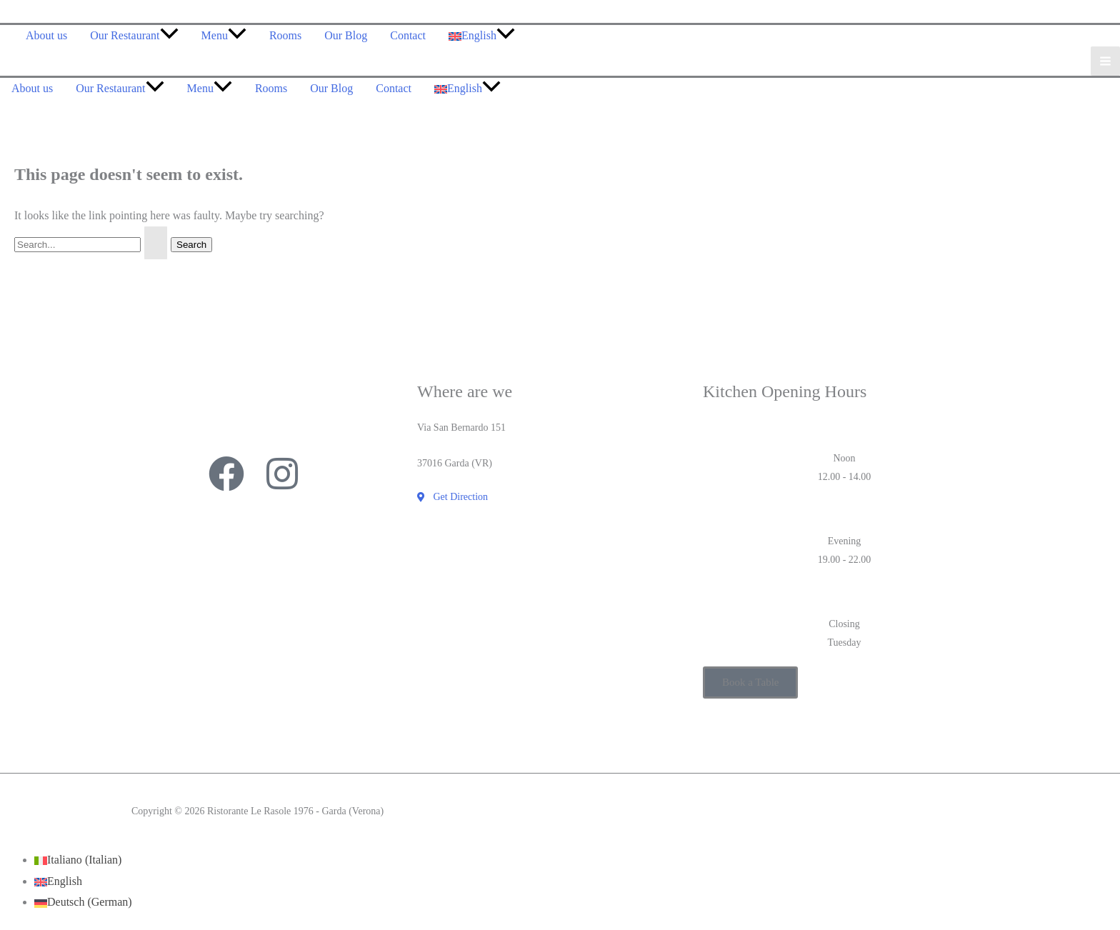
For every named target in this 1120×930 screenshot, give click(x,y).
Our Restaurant (134, 35)
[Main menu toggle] (1105, 61)
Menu (223, 35)
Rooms (285, 35)
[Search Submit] (156, 243)
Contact (408, 35)
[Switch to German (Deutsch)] (83, 902)
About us (46, 35)
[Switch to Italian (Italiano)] (77, 860)
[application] (169, 35)
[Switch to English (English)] (58, 881)
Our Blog (345, 35)
